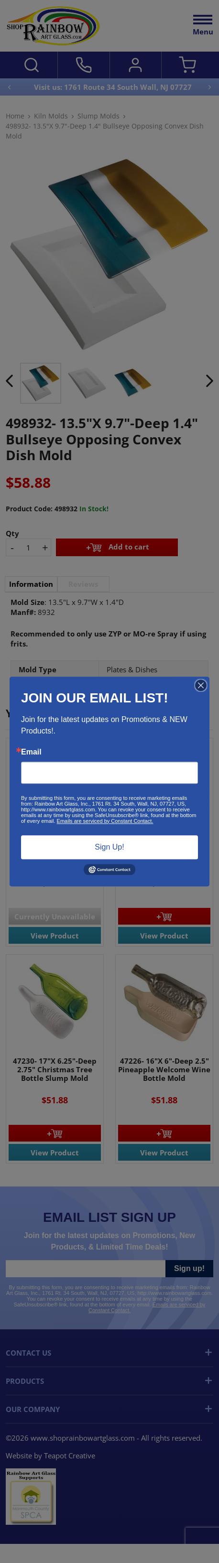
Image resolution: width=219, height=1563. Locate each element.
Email (31, 752)
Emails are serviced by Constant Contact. (105, 821)
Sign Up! (109, 847)
